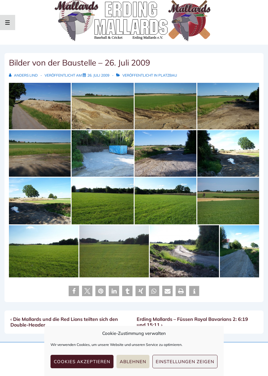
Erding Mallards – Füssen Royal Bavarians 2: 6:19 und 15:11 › (192, 322)
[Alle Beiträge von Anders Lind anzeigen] (24, 75)
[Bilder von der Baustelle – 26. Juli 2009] (98, 75)
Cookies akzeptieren (82, 361)
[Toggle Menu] (7, 22)
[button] (74, 291)
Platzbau (167, 75)
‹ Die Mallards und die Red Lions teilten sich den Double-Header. (64, 322)
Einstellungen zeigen (185, 361)
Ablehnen (133, 361)
